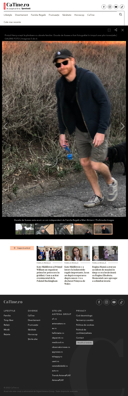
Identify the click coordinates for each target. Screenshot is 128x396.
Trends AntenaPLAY (61, 375)
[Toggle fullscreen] (109, 30)
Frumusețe (54, 15)
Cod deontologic (84, 315)
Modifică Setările (84, 342)
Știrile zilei (33, 339)
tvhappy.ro (57, 356)
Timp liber (8, 320)
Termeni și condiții (85, 320)
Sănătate (66, 15)
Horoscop (79, 15)
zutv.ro (55, 370)
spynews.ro (57, 351)
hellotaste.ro (58, 333)
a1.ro (54, 318)
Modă (6, 329)
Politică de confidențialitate (84, 331)
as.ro (54, 328)
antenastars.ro (59, 323)
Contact (80, 337)
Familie (7, 315)
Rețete (7, 334)
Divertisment (21, 15)
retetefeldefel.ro (60, 365)
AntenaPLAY (58, 380)
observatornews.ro (61, 347)
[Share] (116, 30)
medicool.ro (58, 342)
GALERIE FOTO (12, 38)
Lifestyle (8, 15)
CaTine (90, 15)
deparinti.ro (57, 337)
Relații (7, 324)
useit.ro (55, 361)
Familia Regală (38, 15)
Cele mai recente (12, 22)
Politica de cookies (85, 324)
